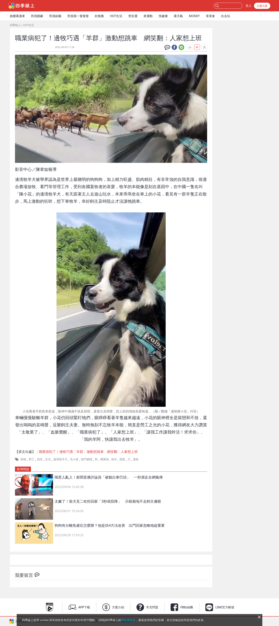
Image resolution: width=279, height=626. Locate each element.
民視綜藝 (55, 16)
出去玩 (225, 16)
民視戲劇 (37, 16)
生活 (48, 459)
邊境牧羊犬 (60, 459)
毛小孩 (74, 459)
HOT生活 (116, 16)
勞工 (31, 459)
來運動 (148, 16)
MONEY (194, 16)
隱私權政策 (128, 620)
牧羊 (114, 459)
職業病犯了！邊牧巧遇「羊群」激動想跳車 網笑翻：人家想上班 (88, 451)
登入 (248, 6)
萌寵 (122, 459)
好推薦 (99, 16)
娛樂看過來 (17, 16)
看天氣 (178, 16)
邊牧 (136, 459)
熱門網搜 (86, 459)
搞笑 (40, 459)
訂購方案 (262, 6)
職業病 (104, 459)
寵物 (23, 459)
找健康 (163, 16)
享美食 (210, 16)
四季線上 (15, 25)
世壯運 (132, 16)
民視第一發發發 (78, 16)
